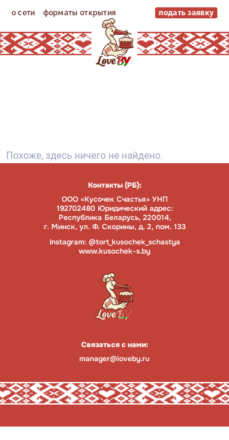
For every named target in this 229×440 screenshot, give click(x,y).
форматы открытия (80, 13)
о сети (23, 13)
